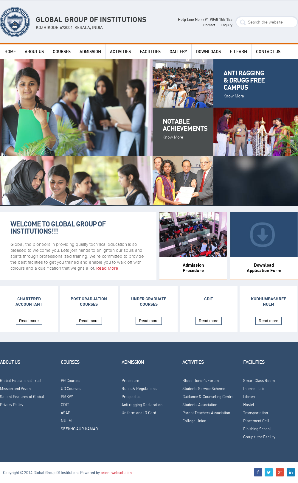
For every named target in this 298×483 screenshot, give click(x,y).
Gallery (178, 52)
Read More (107, 268)
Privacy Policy (11, 405)
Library (249, 397)
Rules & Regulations (139, 389)
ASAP (65, 413)
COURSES (62, 52)
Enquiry (226, 25)
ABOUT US (34, 52)
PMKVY (67, 397)
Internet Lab (253, 389)
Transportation (255, 413)
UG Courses (70, 389)
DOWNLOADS (208, 52)
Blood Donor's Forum (200, 381)
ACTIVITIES (120, 52)
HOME (10, 52)
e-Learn (238, 52)
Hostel (248, 405)
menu (291, 472)
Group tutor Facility (259, 437)
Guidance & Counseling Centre (208, 397)
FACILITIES (150, 52)
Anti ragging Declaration (142, 405)
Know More (234, 96)
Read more (29, 321)
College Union (194, 421)
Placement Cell (256, 421)
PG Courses (70, 381)
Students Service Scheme (203, 389)
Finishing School (257, 429)
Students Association (199, 405)
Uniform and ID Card (139, 413)
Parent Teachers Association (206, 413)
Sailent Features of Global (22, 397)
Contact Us (268, 52)
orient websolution (116, 473)
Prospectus (131, 397)
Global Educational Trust (20, 381)
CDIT (208, 299)
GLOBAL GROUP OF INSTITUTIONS (91, 24)
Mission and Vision (15, 389)
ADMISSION (90, 52)
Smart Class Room (259, 381)
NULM (66, 421)
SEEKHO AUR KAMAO (79, 429)
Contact (209, 25)
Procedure (130, 381)
